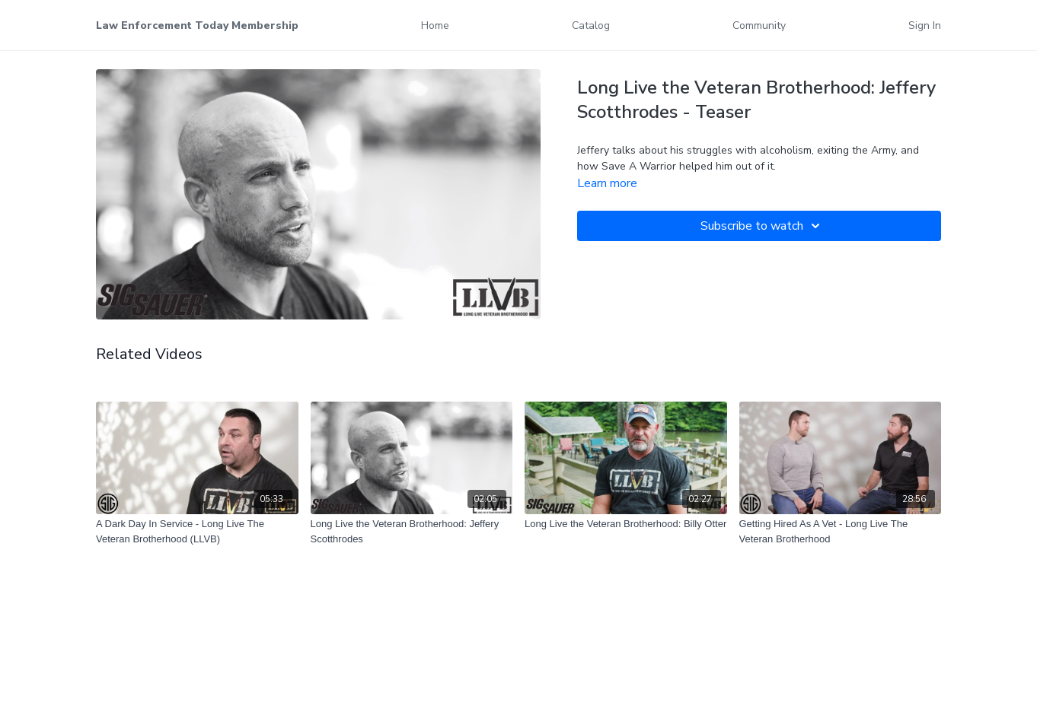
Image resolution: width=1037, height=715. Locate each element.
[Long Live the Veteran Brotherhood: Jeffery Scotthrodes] (412, 531)
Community (759, 25)
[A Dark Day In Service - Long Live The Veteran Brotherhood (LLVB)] (197, 531)
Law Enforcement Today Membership (197, 25)
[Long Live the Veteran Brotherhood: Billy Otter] (626, 524)
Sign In (924, 25)
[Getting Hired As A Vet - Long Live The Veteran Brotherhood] (840, 531)
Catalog (591, 25)
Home (435, 25)
